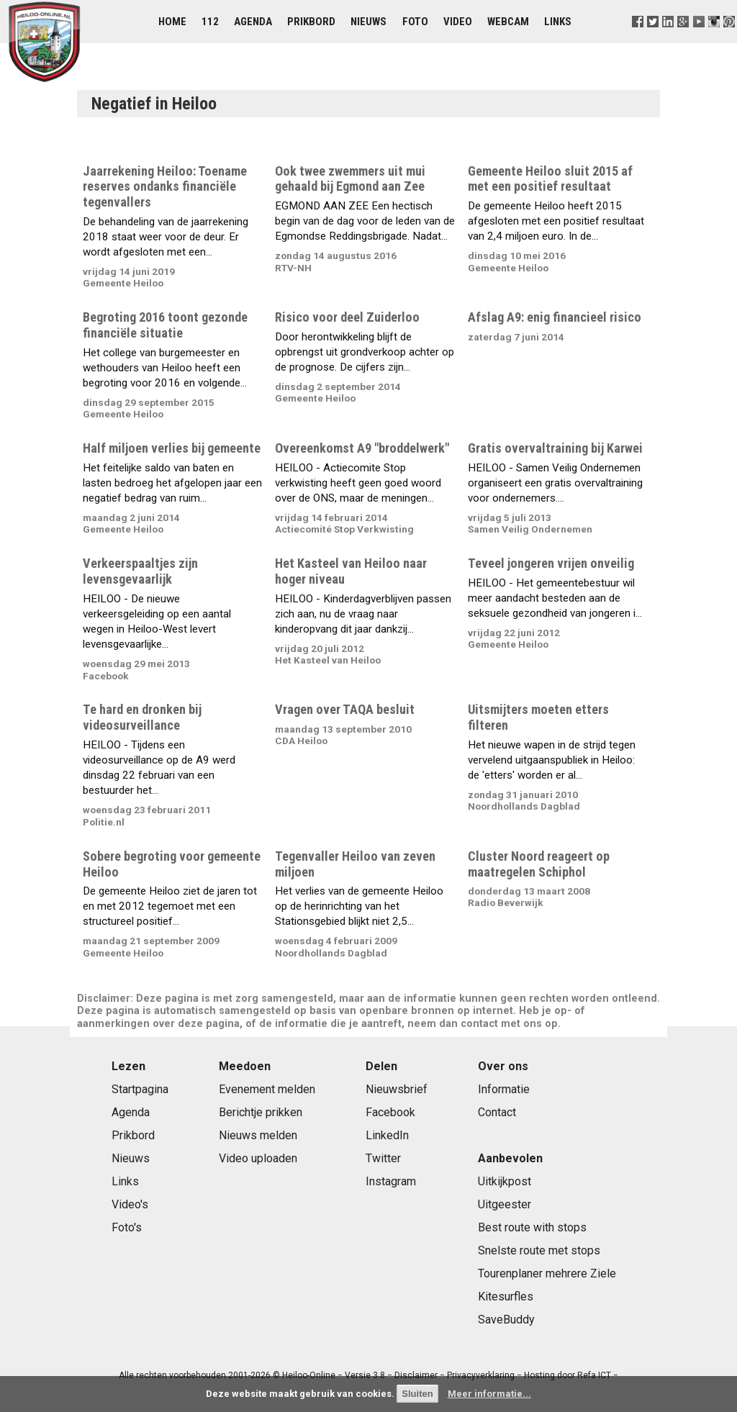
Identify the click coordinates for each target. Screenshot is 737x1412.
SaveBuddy (506, 1319)
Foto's (127, 1227)
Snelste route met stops (539, 1250)
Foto (415, 21)
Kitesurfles (505, 1296)
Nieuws (368, 21)
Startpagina (140, 1089)
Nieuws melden (258, 1135)
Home (172, 21)
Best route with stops (532, 1227)
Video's (130, 1204)
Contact (497, 1112)
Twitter (383, 1158)
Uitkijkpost (504, 1181)
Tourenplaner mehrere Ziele (547, 1273)
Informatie (504, 1089)
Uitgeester (504, 1204)
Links (557, 21)
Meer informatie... (489, 1393)
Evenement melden (267, 1089)
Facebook (390, 1112)
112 (210, 21)
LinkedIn (387, 1135)
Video (457, 21)
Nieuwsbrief (397, 1089)
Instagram (391, 1181)
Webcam (508, 21)
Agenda (253, 21)
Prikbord (311, 21)
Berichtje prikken (260, 1112)
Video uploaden (258, 1158)
